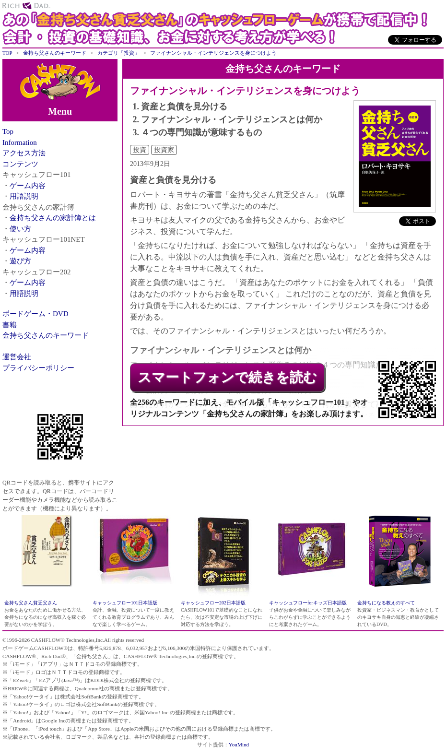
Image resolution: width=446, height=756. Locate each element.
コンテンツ (20, 164)
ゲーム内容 (28, 185)
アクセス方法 (24, 153)
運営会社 (16, 357)
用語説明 (24, 196)
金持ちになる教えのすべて (386, 602)
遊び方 (20, 261)
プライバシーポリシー (38, 368)
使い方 (20, 229)
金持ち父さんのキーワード (45, 335)
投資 (139, 150)
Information (19, 142)
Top (7, 131)
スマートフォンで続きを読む (227, 377)
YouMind (239, 744)
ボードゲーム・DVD (35, 314)
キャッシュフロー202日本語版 (213, 602)
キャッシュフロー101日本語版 (125, 602)
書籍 (9, 325)
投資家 (164, 150)
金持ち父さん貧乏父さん (30, 602)
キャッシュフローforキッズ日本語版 (308, 602)
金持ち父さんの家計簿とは (53, 218)
